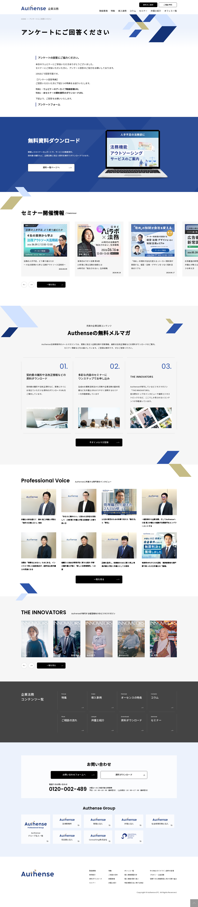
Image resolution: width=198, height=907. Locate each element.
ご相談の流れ (113, 875)
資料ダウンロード (123, 774)
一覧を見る (51, 284)
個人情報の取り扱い (131, 879)
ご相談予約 (167, 4)
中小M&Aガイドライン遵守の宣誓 (162, 871)
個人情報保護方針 (130, 875)
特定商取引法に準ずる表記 (133, 883)
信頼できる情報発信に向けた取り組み (163, 879)
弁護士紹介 (156, 10)
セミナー (143, 10)
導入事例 (122, 10)
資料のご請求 (148, 4)
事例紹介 (92, 875)
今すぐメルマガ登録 (99, 442)
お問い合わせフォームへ (74, 774)
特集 (113, 10)
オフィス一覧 (129, 871)
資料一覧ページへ (51, 167)
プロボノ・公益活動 (157, 875)
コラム (133, 10)
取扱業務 (92, 871)
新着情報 (111, 879)
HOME (23, 19)
